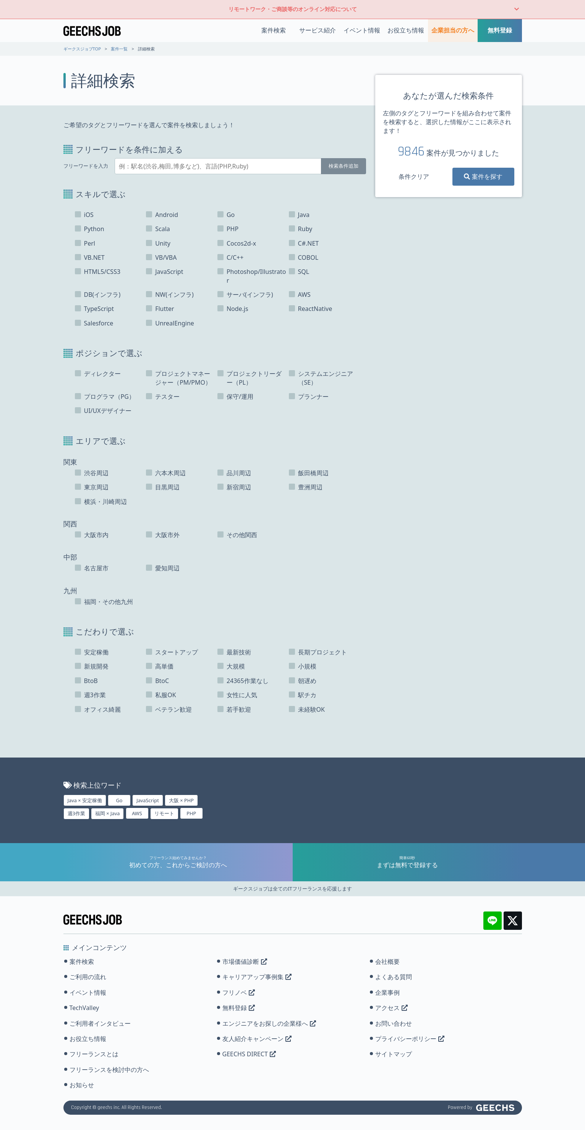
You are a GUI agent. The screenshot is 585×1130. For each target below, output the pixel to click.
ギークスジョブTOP (82, 49)
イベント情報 (362, 30)
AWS (137, 813)
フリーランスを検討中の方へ (109, 1069)
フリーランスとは (94, 1054)
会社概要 (387, 961)
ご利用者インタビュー (100, 1023)
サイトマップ (393, 1054)
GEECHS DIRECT (249, 1054)
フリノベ (238, 992)
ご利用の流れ (88, 977)
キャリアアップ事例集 (257, 977)
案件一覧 (119, 49)
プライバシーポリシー (409, 1038)
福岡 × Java (107, 813)
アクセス (391, 1008)
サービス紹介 (317, 30)
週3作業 (76, 813)
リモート (164, 813)
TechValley (84, 1008)
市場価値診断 (244, 961)
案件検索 (273, 30)
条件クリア (414, 176)
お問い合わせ (393, 1023)
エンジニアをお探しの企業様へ (269, 1023)
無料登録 (500, 30)
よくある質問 (393, 977)
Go (119, 800)
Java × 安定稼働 (85, 800)
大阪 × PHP (181, 800)
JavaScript (147, 800)
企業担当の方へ (452, 30)
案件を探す (483, 176)
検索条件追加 (343, 165)
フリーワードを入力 (85, 166)
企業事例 (387, 992)
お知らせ (82, 1085)
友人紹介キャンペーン (257, 1038)
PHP (191, 813)
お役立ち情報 (405, 30)
